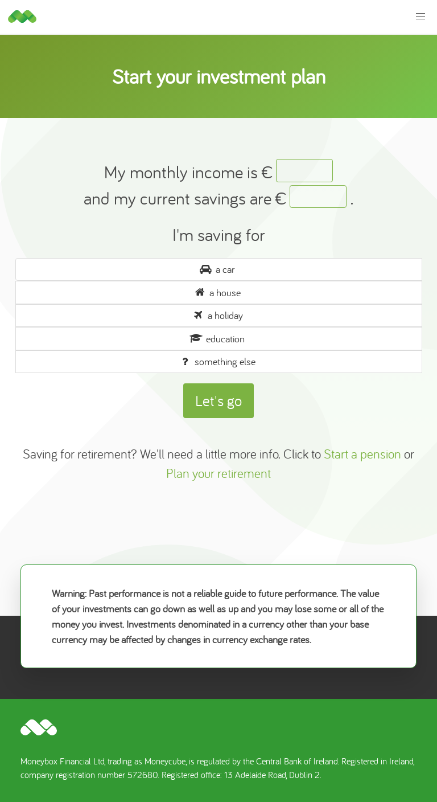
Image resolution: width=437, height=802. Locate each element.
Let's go (218, 400)
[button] (421, 17)
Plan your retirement (218, 473)
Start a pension (362, 453)
